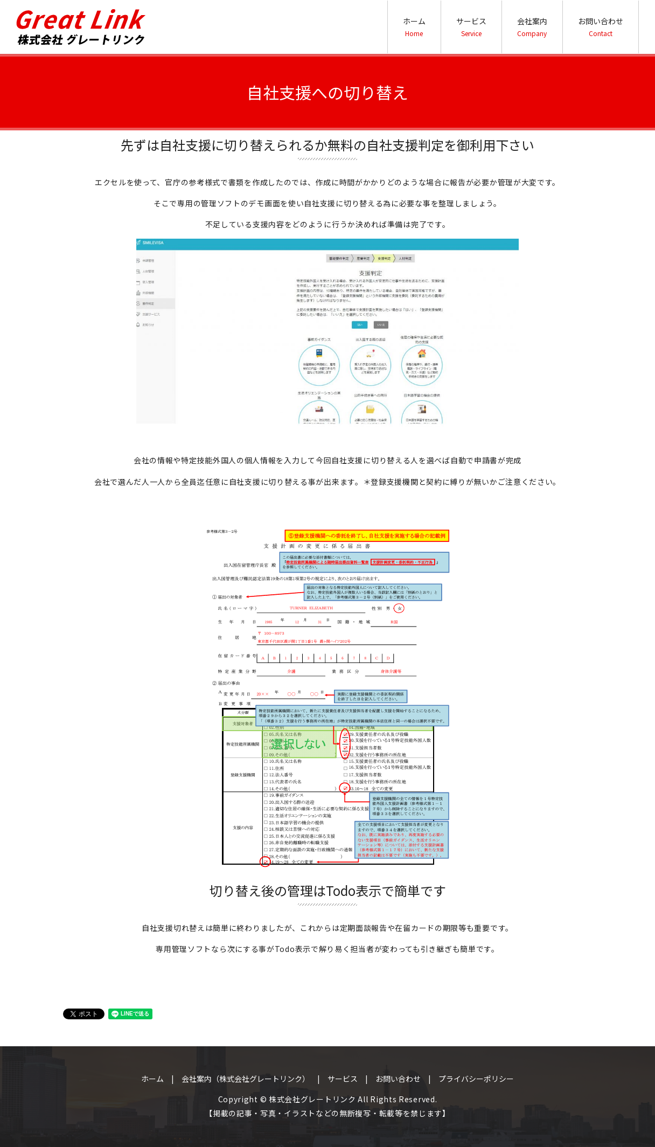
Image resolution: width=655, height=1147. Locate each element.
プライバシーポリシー (476, 1078)
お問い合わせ (600, 27)
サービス (471, 27)
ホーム (414, 27)
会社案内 (532, 27)
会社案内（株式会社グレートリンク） (246, 1078)
